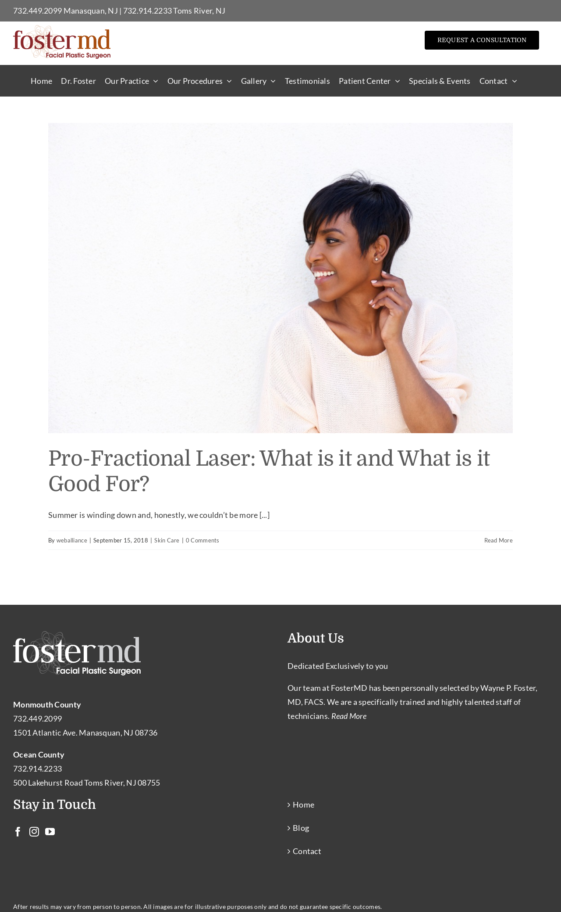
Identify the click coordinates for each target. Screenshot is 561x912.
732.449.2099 (37, 10)
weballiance (72, 540)
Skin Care (166, 540)
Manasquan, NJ (91, 10)
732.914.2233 (147, 10)
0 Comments (203, 540)
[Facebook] (18, 832)
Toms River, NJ (199, 10)
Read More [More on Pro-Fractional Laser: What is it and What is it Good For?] (498, 540)
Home (303, 804)
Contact (307, 851)
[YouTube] (50, 832)
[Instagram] (34, 832)
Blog (301, 828)
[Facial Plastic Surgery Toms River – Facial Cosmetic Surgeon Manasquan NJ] (61, 29)
